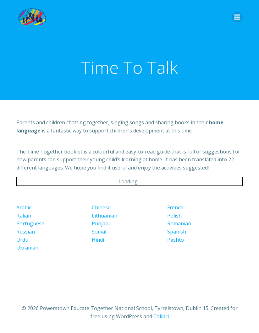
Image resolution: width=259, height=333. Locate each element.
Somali (99, 231)
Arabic (23, 207)
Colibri (161, 316)
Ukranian (27, 247)
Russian (25, 231)
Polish (174, 215)
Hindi (98, 239)
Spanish (176, 231)
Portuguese (30, 223)
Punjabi (101, 223)
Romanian (179, 223)
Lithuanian (104, 215)
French (175, 207)
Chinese (101, 207)
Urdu (22, 239)
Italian (23, 215)
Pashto (175, 239)
